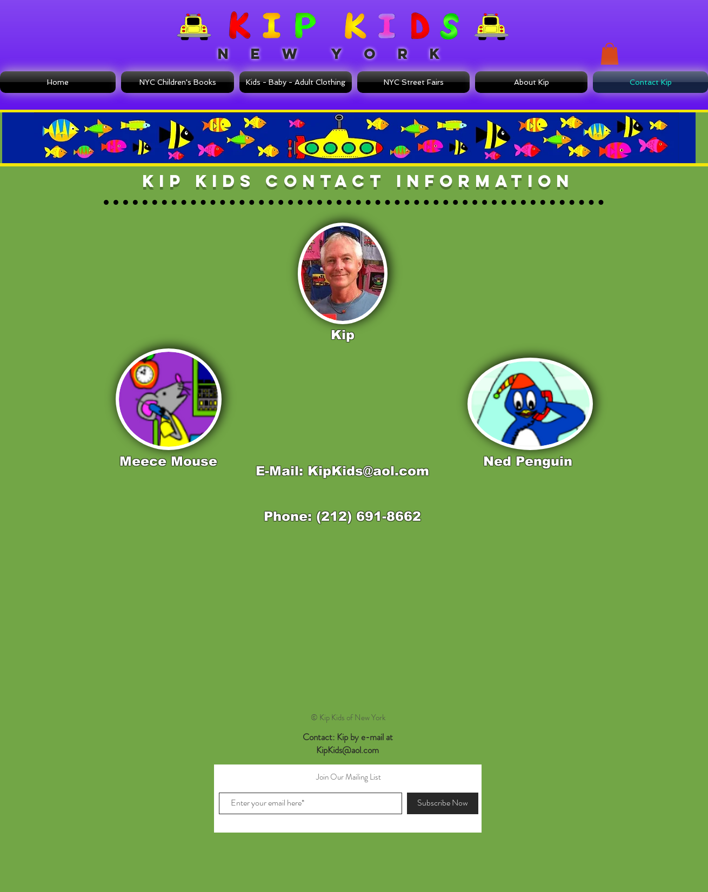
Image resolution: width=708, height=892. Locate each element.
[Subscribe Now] (442, 803)
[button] (609, 54)
